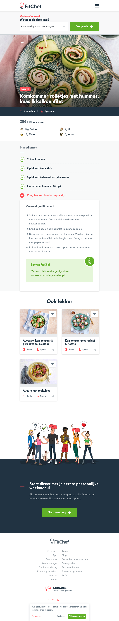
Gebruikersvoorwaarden (75, 559)
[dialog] (59, 612)
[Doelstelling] (44, 26)
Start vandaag (59, 512)
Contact (53, 579)
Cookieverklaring (48, 567)
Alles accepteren (77, 616)
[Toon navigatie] (97, 5)
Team (65, 551)
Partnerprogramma (72, 571)
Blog (64, 555)
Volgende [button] (84, 26)
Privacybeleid (69, 563)
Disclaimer (51, 559)
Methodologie (49, 563)
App (55, 555)
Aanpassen (37, 616)
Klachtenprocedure (47, 571)
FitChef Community (31, 5)
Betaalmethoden (70, 567)
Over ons (52, 551)
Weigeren (61, 616)
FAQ (64, 575)
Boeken (53, 575)
